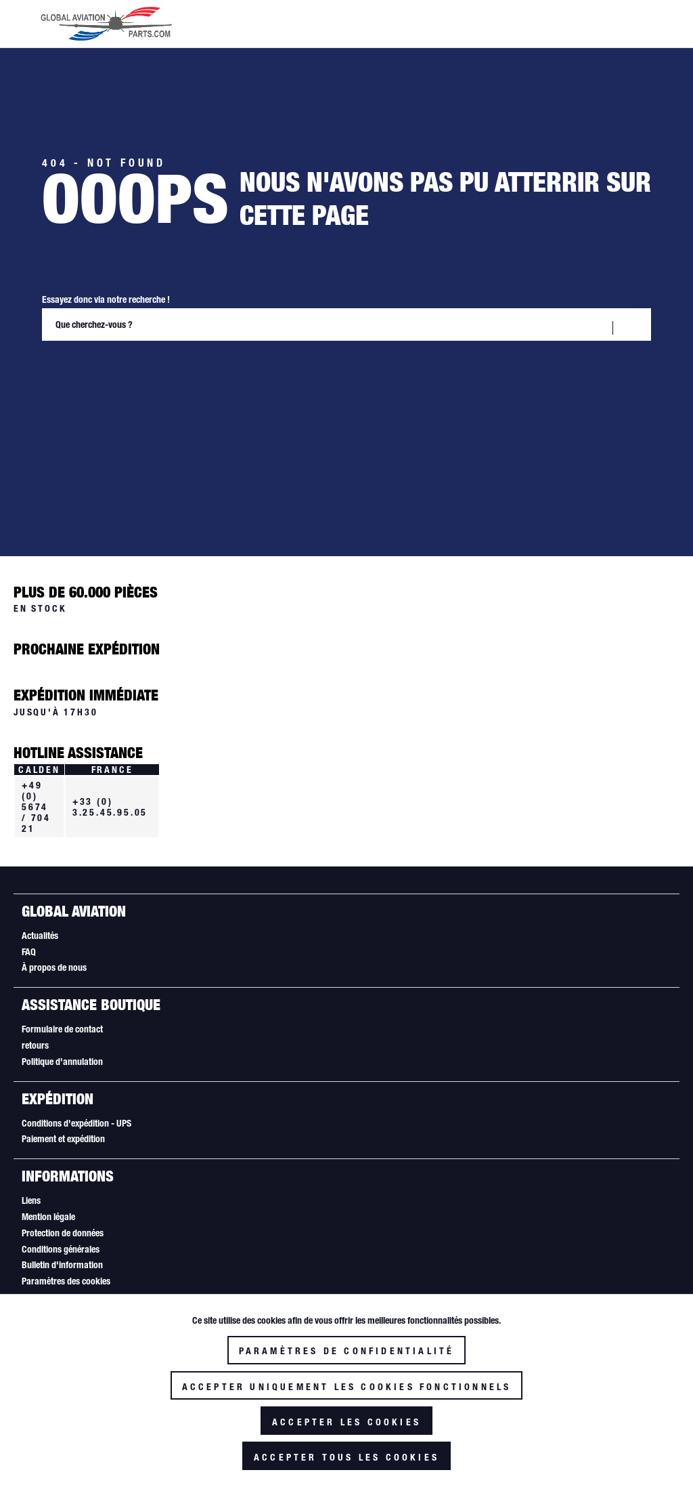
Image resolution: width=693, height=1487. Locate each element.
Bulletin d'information (62, 1264)
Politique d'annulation (62, 1061)
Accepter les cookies (346, 1422)
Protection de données (63, 1233)
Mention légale (48, 1216)
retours (35, 1045)
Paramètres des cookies (66, 1281)
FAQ (29, 951)
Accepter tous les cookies (346, 1457)
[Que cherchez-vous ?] (346, 324)
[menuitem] (346, 936)
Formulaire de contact (62, 1029)
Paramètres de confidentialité (347, 1350)
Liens (31, 1200)
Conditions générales (60, 1249)
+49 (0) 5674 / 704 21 (36, 807)
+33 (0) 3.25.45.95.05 (110, 807)
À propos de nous (54, 967)
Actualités (40, 935)
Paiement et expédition (63, 1138)
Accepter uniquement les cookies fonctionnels (347, 1386)
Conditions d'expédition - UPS (76, 1123)
